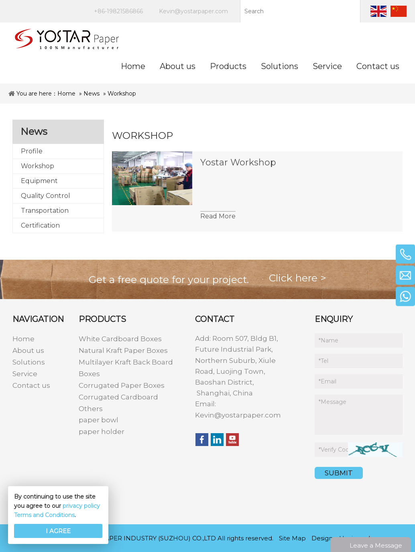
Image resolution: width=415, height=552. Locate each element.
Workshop (122, 93)
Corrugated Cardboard (118, 397)
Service (24, 374)
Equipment (39, 181)
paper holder (101, 432)
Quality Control (45, 196)
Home (66, 93)
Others (91, 409)
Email (327, 381)
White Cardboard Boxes (120, 339)
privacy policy (81, 505)
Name (328, 340)
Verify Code (336, 449)
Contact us (31, 385)
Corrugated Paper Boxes (122, 385)
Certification (40, 225)
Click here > (297, 278)
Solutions (28, 362)
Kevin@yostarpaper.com (193, 11)
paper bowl (98, 420)
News (91, 93)
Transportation (45, 210)
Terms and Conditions (44, 515)
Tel (323, 361)
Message (332, 401)
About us (28, 350)
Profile (32, 151)
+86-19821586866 (118, 11)
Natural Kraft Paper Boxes (123, 350)
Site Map (292, 538)
